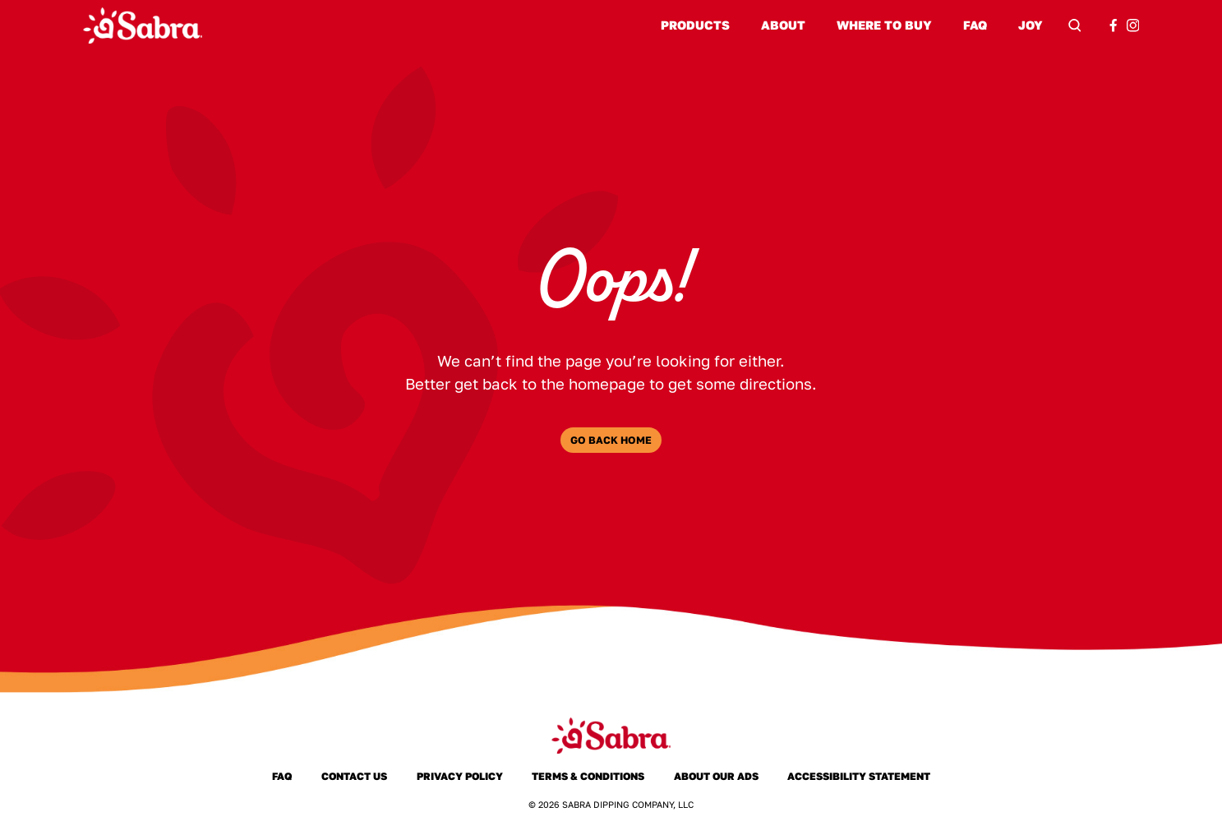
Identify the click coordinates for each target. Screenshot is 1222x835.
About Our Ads (716, 776)
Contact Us (354, 776)
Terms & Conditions (588, 776)
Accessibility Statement (858, 776)
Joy (1030, 25)
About (783, 25)
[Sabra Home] (143, 25)
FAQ (975, 25)
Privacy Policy (459, 776)
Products (695, 25)
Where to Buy (884, 25)
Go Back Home (611, 440)
